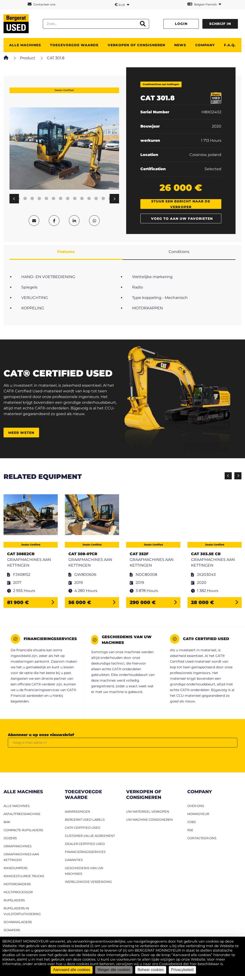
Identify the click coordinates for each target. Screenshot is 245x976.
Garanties (74, 860)
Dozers (10, 838)
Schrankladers (18, 922)
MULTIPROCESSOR (18, 892)
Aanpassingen (77, 811)
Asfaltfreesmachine (22, 814)
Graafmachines (17, 846)
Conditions (179, 251)
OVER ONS (195, 806)
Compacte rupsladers (23, 830)
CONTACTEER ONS (201, 838)
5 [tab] (32, 198)
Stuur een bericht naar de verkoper (180, 204)
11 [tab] (74, 198)
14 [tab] (96, 198)
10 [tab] (67, 198)
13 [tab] (89, 198)
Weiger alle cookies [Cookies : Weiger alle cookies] (114, 970)
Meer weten (21, 433)
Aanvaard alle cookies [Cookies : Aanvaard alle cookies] (71, 970)
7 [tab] (46, 198)
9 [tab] (60, 198)
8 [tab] (53, 198)
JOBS (191, 822)
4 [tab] (25, 198)
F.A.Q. (230, 45)
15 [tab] (103, 198)
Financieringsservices (85, 852)
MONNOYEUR (198, 814)
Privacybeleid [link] (182, 970)
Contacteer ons (41, 4)
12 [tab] (82, 198)
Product (27, 58)
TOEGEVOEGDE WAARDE (74, 45)
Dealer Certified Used (85, 844)
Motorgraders (17, 884)
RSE (190, 830)
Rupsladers (14, 900)
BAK (7, 822)
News (180, 45)
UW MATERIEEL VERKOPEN (147, 811)
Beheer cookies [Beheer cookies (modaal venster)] (151, 970)
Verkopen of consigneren (136, 45)
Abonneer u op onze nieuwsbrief (41, 735)
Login (181, 24)
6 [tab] (39, 198)
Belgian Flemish (204, 4)
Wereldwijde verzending (88, 882)
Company (205, 45)
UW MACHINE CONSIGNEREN (149, 819)
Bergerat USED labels (85, 819)
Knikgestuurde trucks (24, 876)
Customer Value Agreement (90, 836)
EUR (122, 4)
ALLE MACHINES (25, 45)
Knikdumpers (15, 868)
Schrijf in (220, 24)
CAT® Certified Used (82, 827)
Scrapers (12, 930)
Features (66, 251)
